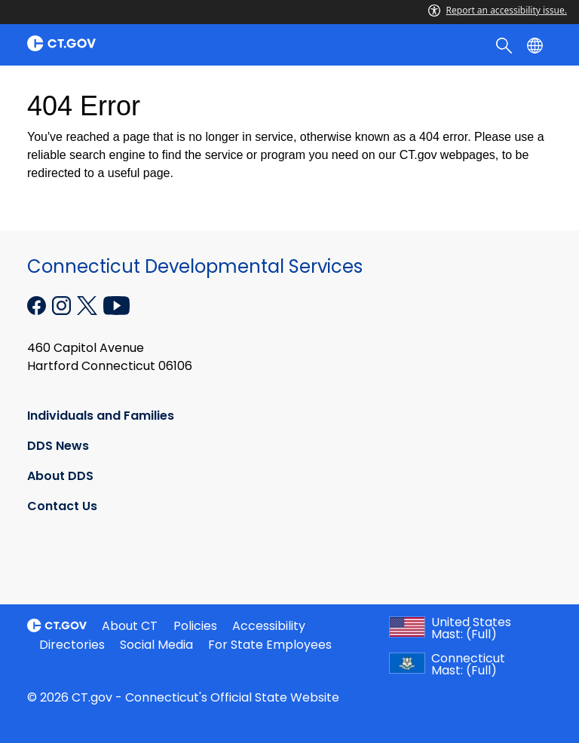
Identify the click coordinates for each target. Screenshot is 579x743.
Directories (72, 644)
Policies (195, 625)
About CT (130, 625)
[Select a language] (536, 44)
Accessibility (268, 625)
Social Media (156, 644)
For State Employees (270, 644)
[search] (505, 44)
